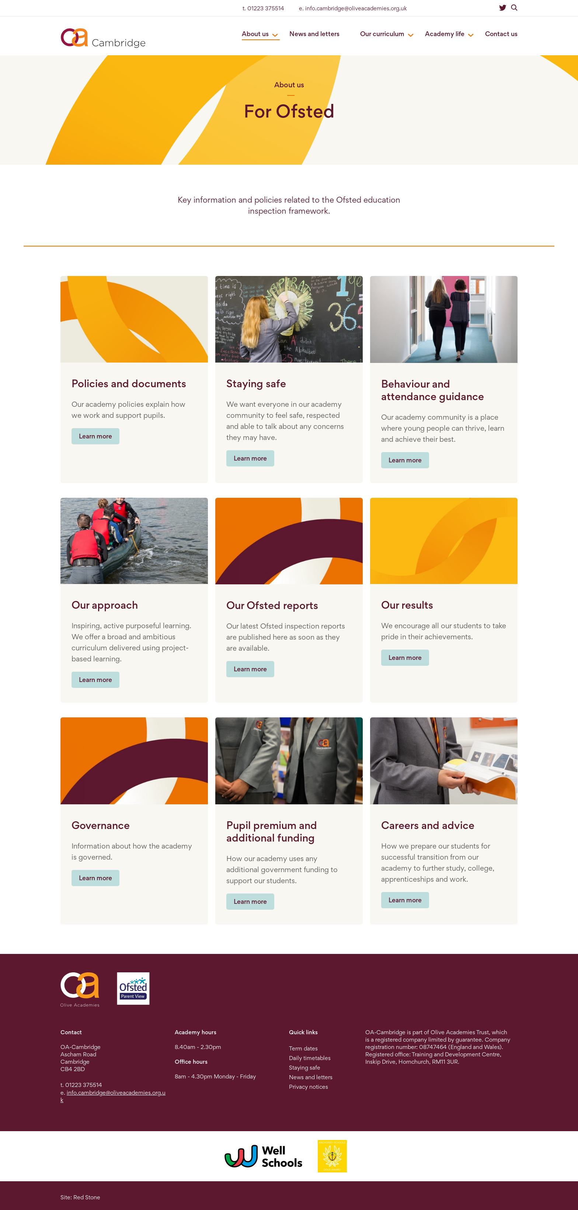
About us (255, 34)
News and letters (314, 34)
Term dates (303, 1048)
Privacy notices (308, 1086)
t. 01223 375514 (263, 8)
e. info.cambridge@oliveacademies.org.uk (353, 8)
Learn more (95, 436)
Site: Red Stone (80, 1197)
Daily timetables (310, 1058)
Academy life (444, 34)
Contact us (501, 34)
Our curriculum (382, 34)
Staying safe (304, 1067)
